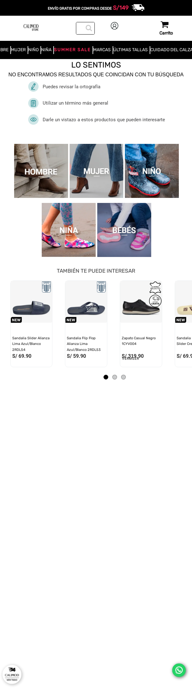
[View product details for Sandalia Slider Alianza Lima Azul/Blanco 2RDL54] (31, 325)
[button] (106, 377)
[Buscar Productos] (88, 27)
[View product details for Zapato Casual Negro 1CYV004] (141, 325)
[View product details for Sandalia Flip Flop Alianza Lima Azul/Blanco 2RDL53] (86, 325)
